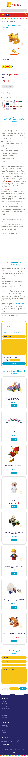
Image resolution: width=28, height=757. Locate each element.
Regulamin (4, 703)
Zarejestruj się (5, 727)
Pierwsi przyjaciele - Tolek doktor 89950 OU (14, 499)
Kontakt (3, 705)
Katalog (3, 21)
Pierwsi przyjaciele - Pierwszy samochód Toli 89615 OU (14, 398)
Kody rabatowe (5, 715)
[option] (14, 39)
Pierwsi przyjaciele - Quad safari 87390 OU (14, 533)
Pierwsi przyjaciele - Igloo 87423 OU (14, 600)
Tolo (14, 21)
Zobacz (14, 405)
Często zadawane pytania (7, 706)
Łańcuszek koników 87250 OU (14, 432)
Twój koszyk (4, 732)
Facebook (7, 15)
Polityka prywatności (6, 708)
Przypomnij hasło (6, 728)
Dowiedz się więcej (5, 744)
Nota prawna (5, 717)
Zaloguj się (4, 725)
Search (24, 10)
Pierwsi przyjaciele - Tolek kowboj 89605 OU (14, 566)
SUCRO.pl (14, 752)
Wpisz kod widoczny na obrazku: (11, 357)
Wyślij (14, 363)
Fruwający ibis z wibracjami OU (14, 465)
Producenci (9, 21)
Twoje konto (4, 730)
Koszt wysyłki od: (11, 97)
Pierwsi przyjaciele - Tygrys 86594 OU (14, 633)
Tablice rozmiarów (6, 713)
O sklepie (4, 701)
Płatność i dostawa (6, 712)
